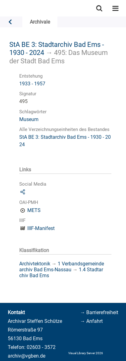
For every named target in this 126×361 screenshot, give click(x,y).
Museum (28, 119)
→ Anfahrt (91, 321)
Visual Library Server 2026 (85, 353)
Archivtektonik (34, 264)
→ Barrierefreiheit (99, 312)
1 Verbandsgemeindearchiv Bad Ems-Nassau (61, 267)
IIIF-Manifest (41, 228)
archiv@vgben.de (26, 356)
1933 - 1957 (32, 84)
